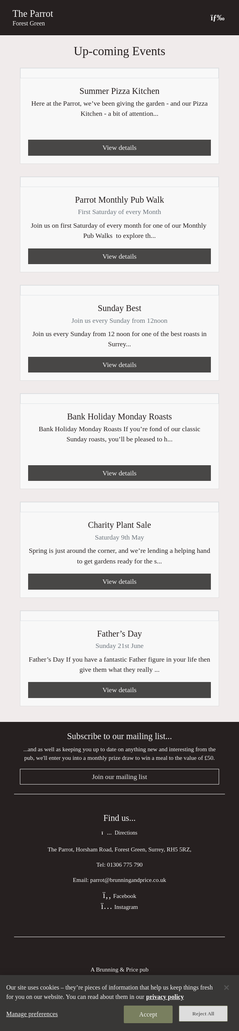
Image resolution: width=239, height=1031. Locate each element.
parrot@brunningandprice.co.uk (128, 879)
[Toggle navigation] (217, 17)
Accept (148, 1014)
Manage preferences (32, 1014)
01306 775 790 (125, 864)
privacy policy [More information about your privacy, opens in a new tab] (165, 996)
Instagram (119, 906)
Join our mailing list (119, 777)
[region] (119, 1003)
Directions (119, 833)
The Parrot (32, 13)
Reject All (203, 1014)
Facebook (119, 895)
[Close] (226, 987)
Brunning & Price (117, 969)
